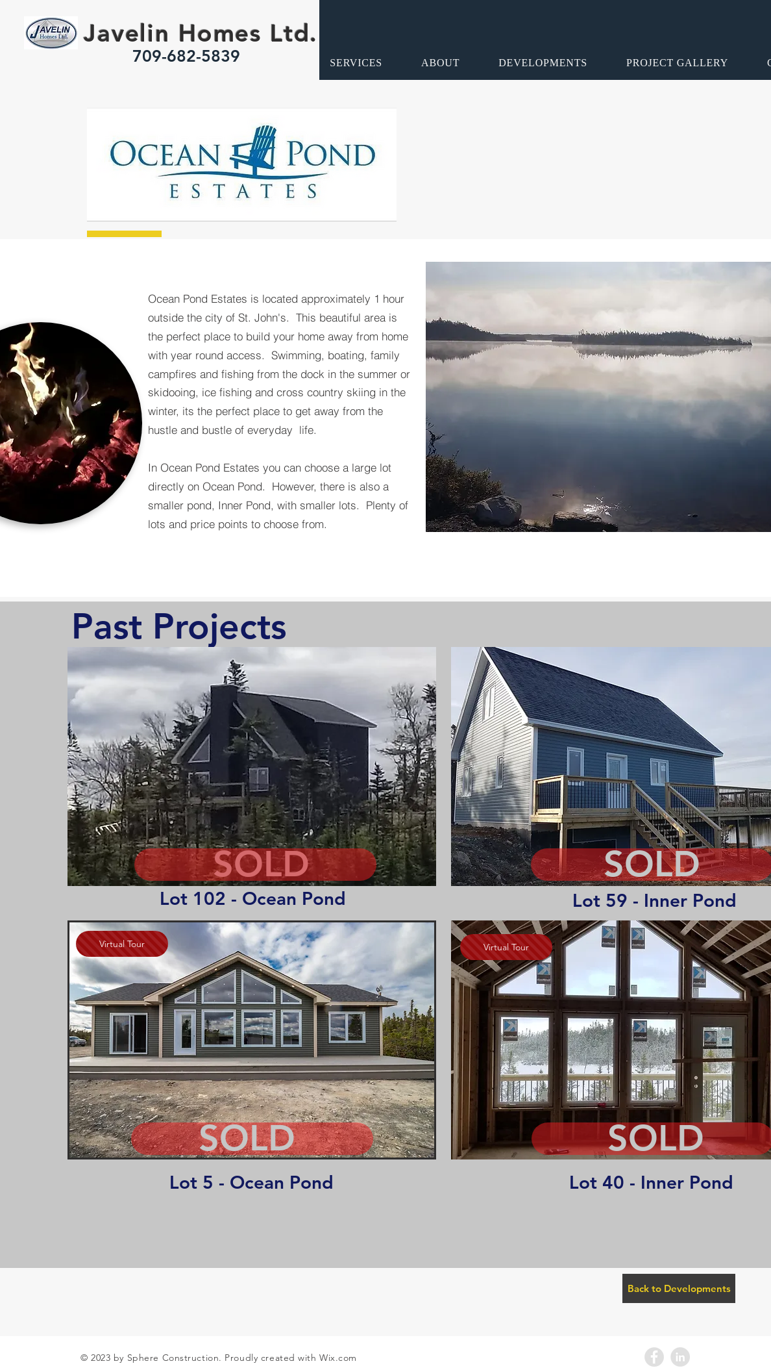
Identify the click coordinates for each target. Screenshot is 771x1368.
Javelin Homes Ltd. (201, 32)
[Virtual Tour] (122, 944)
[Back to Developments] (678, 1288)
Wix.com (338, 1357)
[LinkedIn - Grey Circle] (680, 1357)
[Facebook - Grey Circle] (654, 1357)
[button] (251, 766)
